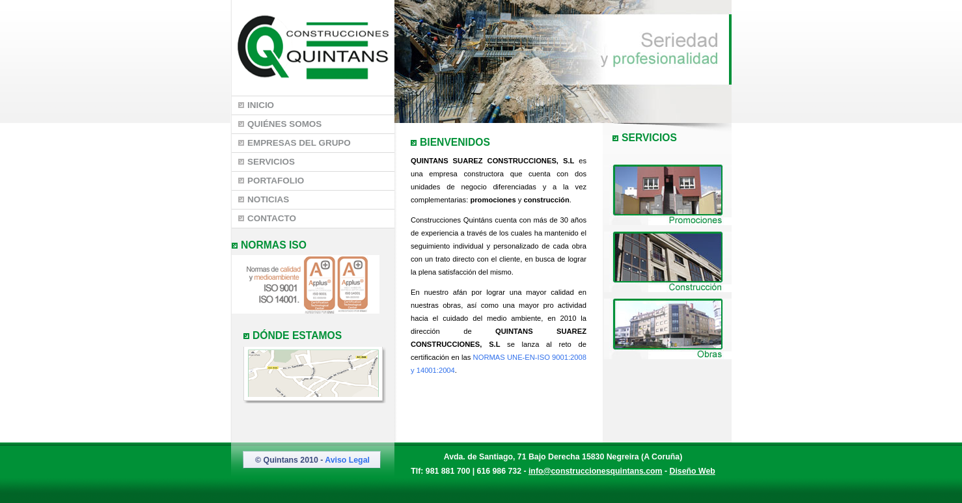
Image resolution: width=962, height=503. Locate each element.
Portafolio (271, 180)
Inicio (256, 105)
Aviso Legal (347, 460)
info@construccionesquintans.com (596, 471)
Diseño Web (692, 471)
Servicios (266, 162)
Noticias (263, 199)
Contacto (267, 218)
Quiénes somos (280, 124)
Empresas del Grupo (294, 143)
